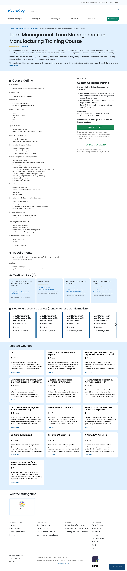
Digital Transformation (75, 525)
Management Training (22, 29)
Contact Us (112, 19)
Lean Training (35, 29)
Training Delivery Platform (77, 532)
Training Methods (17, 532)
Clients (95, 535)
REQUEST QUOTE (95, 127)
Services (73, 19)
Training (35, 19)
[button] (115, 324)
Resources (14, 535)
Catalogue (14, 525)
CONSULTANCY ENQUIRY (96, 145)
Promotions (14, 528)
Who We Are (97, 525)
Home (12, 29)
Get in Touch (117, 567)
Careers (96, 542)
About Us (91, 19)
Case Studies (43, 528)
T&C (94, 548)
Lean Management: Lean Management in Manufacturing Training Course (63, 29)
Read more (13, 65)
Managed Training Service (76, 528)
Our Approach (43, 525)
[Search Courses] (74, 11)
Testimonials (98, 538)
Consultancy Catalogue (47, 535)
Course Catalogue (15, 19)
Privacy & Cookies (63, 564)
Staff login (63, 570)
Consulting (54, 19)
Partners (96, 532)
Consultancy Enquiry (46, 532)
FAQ (94, 545)
